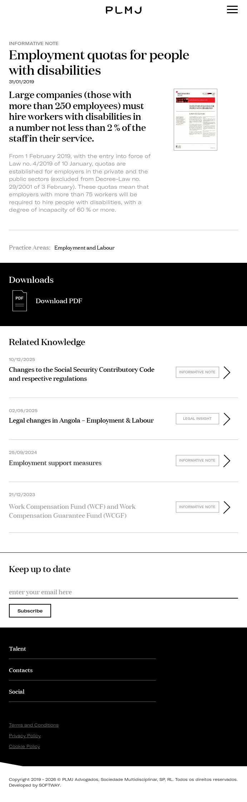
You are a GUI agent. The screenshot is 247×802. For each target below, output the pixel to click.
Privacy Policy (25, 735)
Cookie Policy (24, 746)
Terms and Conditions (34, 725)
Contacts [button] (21, 669)
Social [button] (16, 691)
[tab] (82, 648)
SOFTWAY (49, 785)
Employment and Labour (84, 247)
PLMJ (123, 5)
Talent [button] (17, 648)
